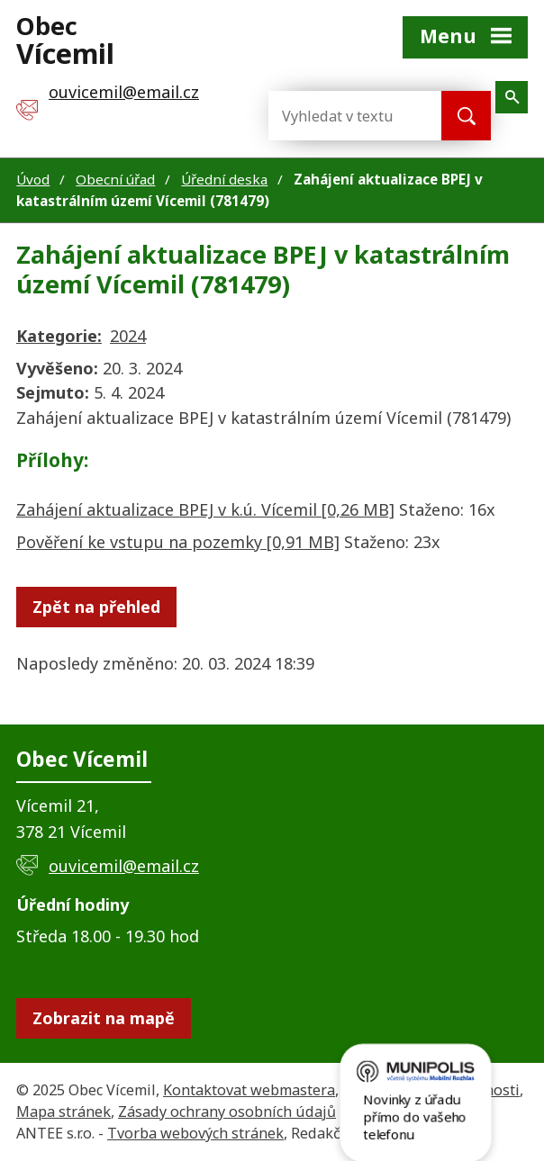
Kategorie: (59, 335)
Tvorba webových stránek (195, 1133)
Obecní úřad (115, 179)
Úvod (33, 179)
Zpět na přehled (96, 606)
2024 (128, 335)
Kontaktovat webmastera (249, 1090)
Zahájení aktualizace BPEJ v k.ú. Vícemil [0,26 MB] (205, 509)
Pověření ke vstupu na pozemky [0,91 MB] (178, 542)
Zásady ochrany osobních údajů (227, 1111)
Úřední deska (224, 179)
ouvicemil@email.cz (124, 866)
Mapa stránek (63, 1111)
